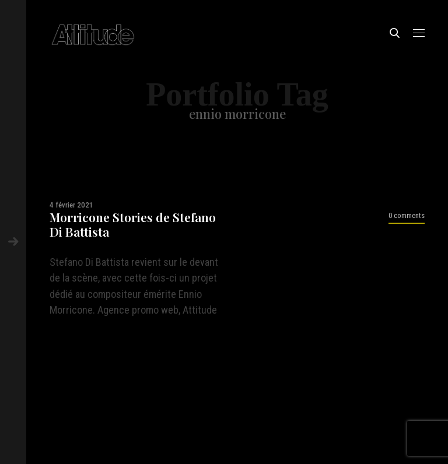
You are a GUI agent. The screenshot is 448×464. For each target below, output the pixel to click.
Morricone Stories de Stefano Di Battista (133, 224)
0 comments (406, 215)
